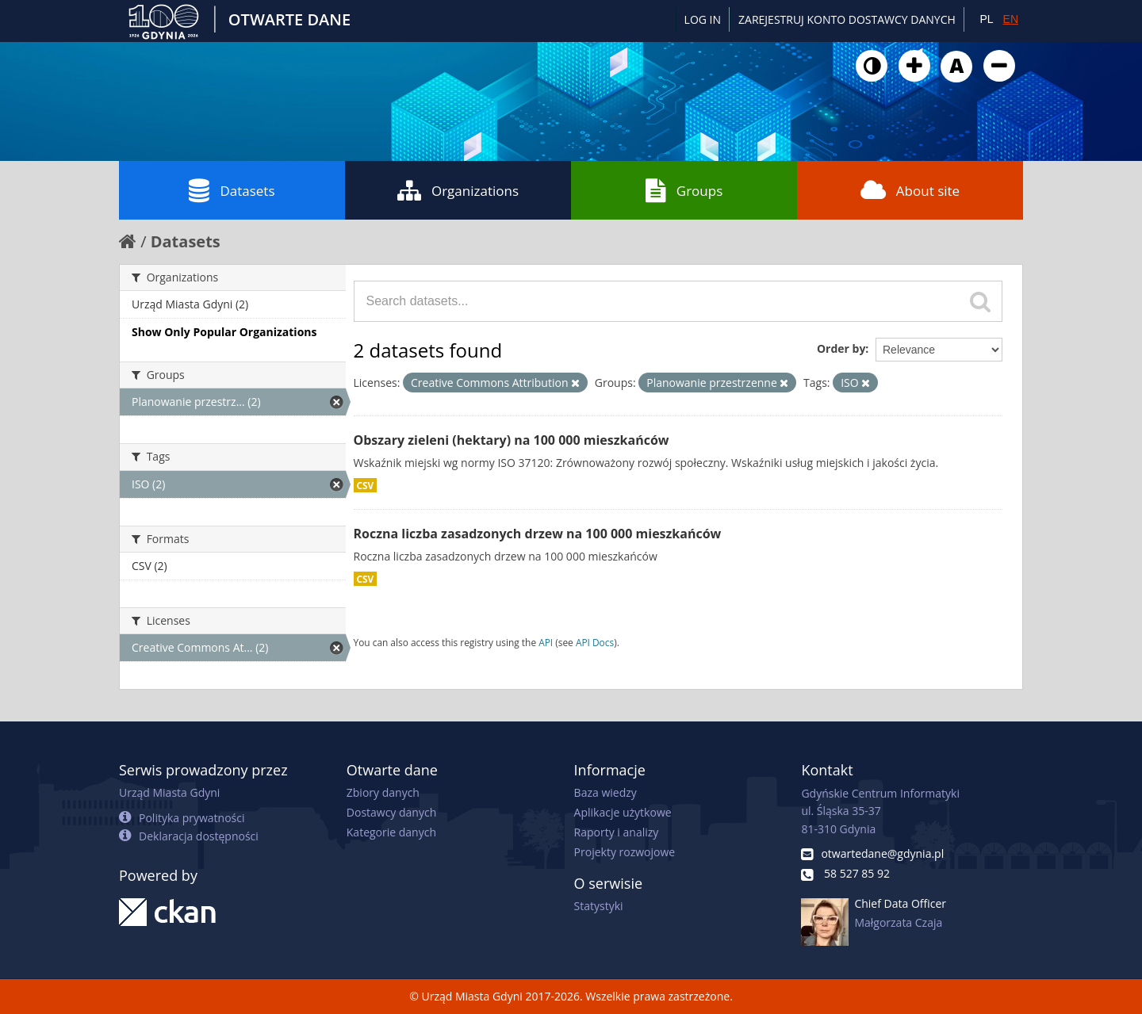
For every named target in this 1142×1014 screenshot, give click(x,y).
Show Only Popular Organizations (224, 331)
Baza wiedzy (605, 792)
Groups (684, 190)
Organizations (458, 190)
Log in (702, 19)
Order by (841, 348)
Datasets (231, 190)
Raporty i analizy (616, 832)
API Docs (595, 642)
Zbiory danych (383, 792)
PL (986, 19)
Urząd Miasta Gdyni (169, 792)
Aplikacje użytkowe (623, 812)
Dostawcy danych (391, 812)
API (545, 642)
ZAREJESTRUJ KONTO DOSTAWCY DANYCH (847, 19)
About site (910, 190)
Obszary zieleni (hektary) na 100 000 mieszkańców (511, 440)
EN (1010, 19)
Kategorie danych (391, 832)
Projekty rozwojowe (625, 851)
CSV (365, 485)
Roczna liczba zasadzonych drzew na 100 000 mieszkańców (538, 533)
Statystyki (598, 905)
